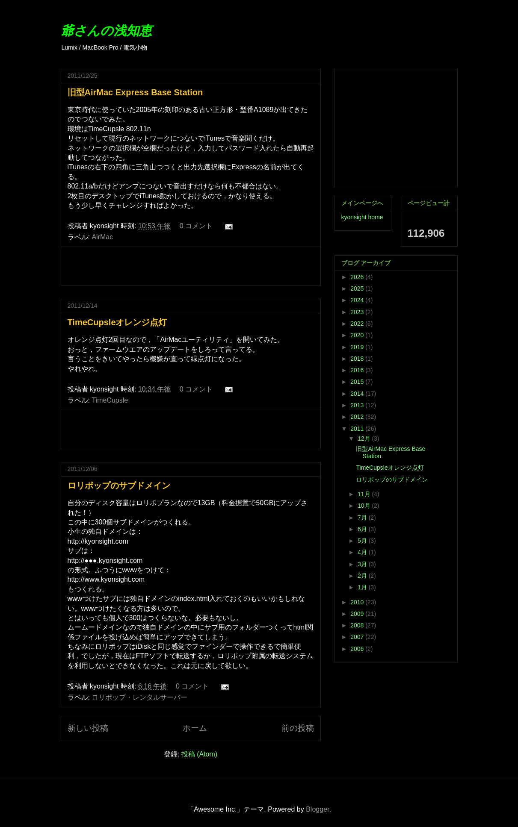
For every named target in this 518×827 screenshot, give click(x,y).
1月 (363, 587)
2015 (357, 381)
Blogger (317, 809)
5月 (363, 540)
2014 (357, 393)
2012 (357, 416)
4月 (363, 552)
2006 (357, 648)
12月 (365, 438)
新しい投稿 (88, 728)
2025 (357, 288)
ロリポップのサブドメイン (119, 485)
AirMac (102, 237)
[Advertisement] (191, 266)
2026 (357, 277)
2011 (357, 428)
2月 (363, 575)
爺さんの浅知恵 (106, 31)
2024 (357, 300)
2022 (357, 323)
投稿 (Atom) (199, 754)
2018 (357, 358)
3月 (363, 564)
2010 (357, 602)
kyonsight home (362, 217)
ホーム (195, 728)
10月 (365, 505)
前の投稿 (297, 728)
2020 (357, 335)
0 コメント (196, 226)
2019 (357, 347)
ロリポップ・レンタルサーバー (139, 697)
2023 (357, 312)
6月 (363, 529)
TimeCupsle (110, 400)
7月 (363, 517)
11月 (365, 494)
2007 (357, 636)
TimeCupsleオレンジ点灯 (117, 322)
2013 (357, 405)
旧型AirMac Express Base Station (135, 92)
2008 (357, 625)
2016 (357, 370)
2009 (357, 613)
